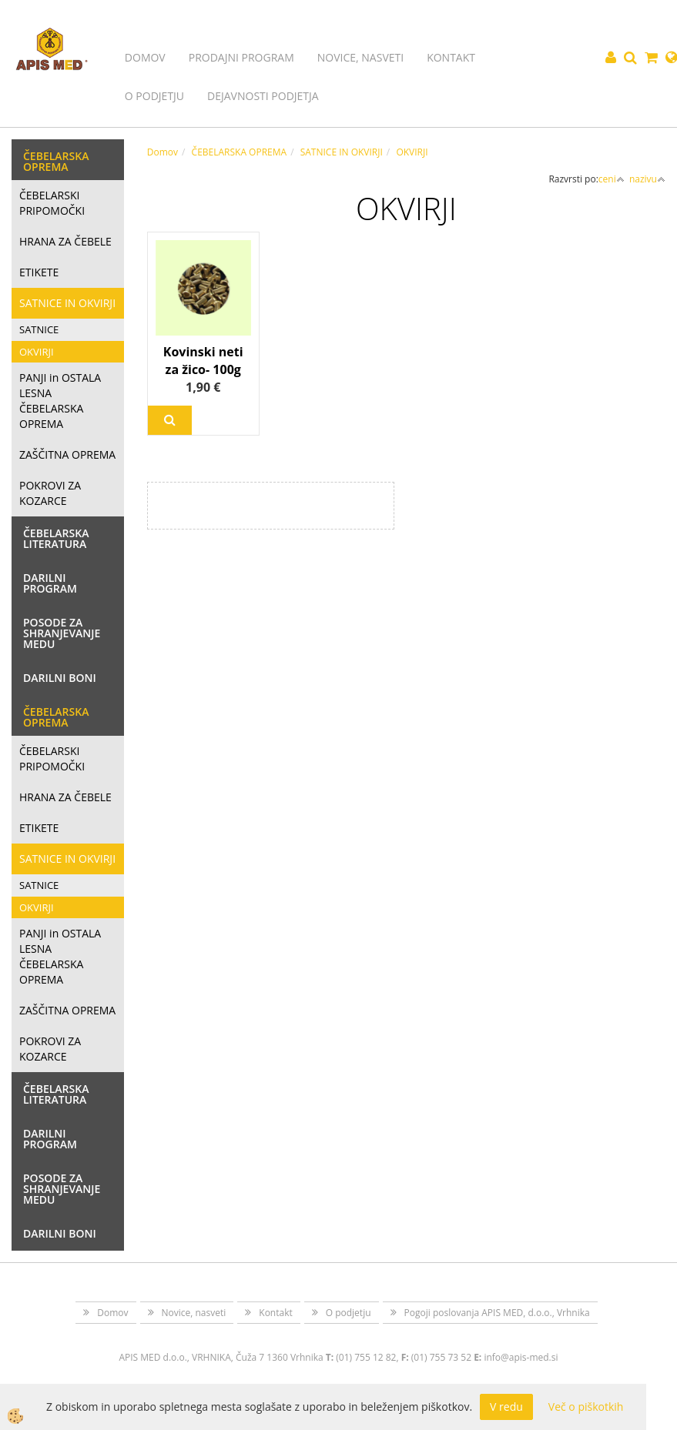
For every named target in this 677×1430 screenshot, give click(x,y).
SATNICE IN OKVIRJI (67, 303)
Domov (145, 57)
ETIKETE (39, 272)
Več (170, 420)
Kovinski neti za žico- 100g (203, 360)
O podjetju (154, 96)
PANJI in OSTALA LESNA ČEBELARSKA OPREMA (60, 400)
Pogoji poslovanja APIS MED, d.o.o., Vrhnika (497, 1312)
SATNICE (39, 329)
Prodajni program (241, 57)
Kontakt (451, 57)
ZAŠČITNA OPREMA (67, 454)
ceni (611, 178)
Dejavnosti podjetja (263, 96)
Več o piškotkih (586, 1406)
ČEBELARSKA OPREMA (239, 152)
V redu (506, 1406)
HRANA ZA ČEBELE (65, 241)
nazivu (647, 178)
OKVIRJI (36, 352)
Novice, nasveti (360, 57)
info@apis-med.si (521, 1357)
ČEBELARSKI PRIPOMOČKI (52, 203)
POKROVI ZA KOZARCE (50, 493)
